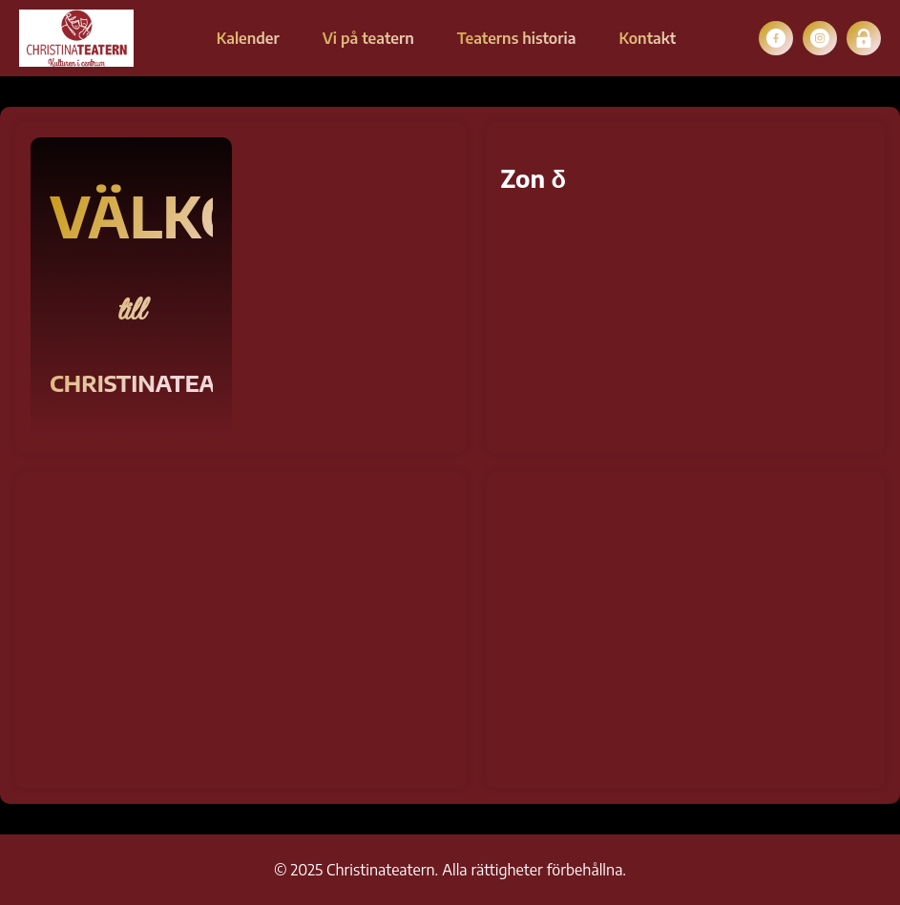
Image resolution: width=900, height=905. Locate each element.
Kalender (248, 38)
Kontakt (647, 38)
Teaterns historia (516, 38)
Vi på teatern (368, 38)
